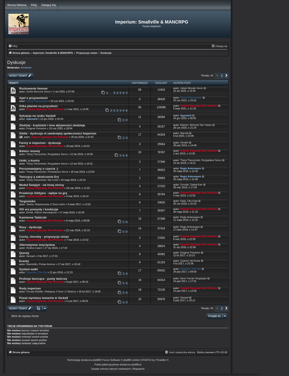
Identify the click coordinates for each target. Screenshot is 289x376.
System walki (28, 269)
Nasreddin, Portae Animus (40, 264)
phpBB (96, 360)
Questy (24, 253)
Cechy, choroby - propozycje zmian (44, 236)
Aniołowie (26, 67)
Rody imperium (30, 288)
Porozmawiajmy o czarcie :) (38, 168)
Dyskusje (16, 62)
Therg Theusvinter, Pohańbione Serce (47, 171)
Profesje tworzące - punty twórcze (43, 278)
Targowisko (27, 201)
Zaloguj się (48, 5)
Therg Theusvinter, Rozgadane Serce (47, 154)
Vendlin (184, 142)
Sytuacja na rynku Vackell (37, 116)
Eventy (24, 261)
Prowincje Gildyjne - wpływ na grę (43, 193)
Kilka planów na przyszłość (38, 106)
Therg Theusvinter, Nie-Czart (42, 180)
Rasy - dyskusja (30, 227)
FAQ (34, 5)
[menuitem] (12, 46)
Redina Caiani (34, 248)
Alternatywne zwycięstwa (37, 245)
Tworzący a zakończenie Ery (39, 177)
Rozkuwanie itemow (33, 88)
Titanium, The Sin (36, 272)
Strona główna (16, 5)
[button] (226, 76)
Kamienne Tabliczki (33, 217)
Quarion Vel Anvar (190, 260)
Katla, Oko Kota (189, 201)
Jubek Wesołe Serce (191, 88)
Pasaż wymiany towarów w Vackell (43, 298)
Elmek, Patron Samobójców (41, 212)
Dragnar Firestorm (36, 128)
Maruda (184, 133)
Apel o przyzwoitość (33, 98)
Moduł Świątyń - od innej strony (41, 185)
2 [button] (222, 75)
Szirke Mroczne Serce (38, 91)
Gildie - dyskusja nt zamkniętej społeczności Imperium (57, 133)
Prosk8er (161, 360)
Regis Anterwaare (190, 168)
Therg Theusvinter (37, 101)
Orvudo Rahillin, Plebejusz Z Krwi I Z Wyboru (51, 291)
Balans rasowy (29, 151)
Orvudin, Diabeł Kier (191, 184)
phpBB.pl (136, 364)
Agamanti (31, 119)
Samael (30, 256)
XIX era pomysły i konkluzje (38, 209)
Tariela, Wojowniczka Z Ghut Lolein (45, 204)
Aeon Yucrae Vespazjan (193, 278)
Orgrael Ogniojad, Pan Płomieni (44, 109)
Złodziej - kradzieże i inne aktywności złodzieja (52, 125)
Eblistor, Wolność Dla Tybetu (196, 125)
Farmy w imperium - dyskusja (40, 143)
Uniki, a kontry (29, 160)
